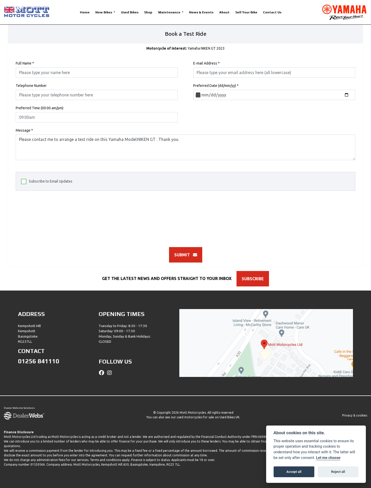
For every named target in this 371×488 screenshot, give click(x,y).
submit (185, 254)
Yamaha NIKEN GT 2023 (185, 48)
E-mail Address (206, 63)
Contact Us (272, 12)
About (224, 12)
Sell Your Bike (246, 12)
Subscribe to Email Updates (46, 181)
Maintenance (169, 12)
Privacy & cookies (354, 415)
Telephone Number (31, 86)
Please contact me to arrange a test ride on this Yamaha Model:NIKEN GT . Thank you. (185, 147)
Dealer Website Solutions (19, 408)
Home (85, 12)
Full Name (25, 63)
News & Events (201, 12)
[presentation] (185, 216)
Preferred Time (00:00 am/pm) (39, 108)
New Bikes (104, 12)
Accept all (293, 472)
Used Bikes (129, 12)
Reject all (338, 472)
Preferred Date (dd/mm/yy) (216, 86)
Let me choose (328, 458)
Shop (148, 12)
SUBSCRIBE (254, 278)
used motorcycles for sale (195, 417)
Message (24, 130)
